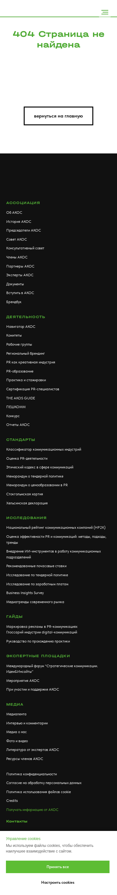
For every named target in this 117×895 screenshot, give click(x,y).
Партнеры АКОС (20, 266)
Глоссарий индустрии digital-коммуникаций (41, 632)
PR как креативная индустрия (30, 362)
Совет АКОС (16, 239)
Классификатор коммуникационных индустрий (43, 449)
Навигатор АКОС (20, 326)
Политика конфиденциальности (31, 774)
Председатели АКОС (23, 230)
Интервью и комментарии (27, 723)
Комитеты (14, 335)
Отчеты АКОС (18, 424)
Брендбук (14, 302)
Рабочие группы (19, 344)
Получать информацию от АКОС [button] (32, 810)
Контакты (16, 821)
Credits (12, 800)
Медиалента (16, 714)
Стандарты (20, 440)
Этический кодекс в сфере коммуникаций (39, 467)
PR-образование (19, 371)
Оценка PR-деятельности (26, 458)
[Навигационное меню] (104, 12)
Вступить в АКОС (20, 293)
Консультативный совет (25, 248)
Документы (15, 284)
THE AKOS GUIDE (20, 398)
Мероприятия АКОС (22, 680)
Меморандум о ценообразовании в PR (37, 485)
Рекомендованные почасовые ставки (36, 566)
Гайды (14, 616)
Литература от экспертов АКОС (32, 750)
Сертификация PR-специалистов (32, 389)
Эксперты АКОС (19, 275)
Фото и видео (17, 741)
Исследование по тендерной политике (37, 575)
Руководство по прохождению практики (38, 641)
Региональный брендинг (25, 353)
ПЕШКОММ (16, 407)
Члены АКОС (16, 257)
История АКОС (18, 221)
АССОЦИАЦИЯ (23, 203)
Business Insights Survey (25, 593)
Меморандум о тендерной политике (34, 476)
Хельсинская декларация (27, 503)
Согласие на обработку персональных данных (43, 783)
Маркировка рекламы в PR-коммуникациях (41, 626)
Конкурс (13, 416)
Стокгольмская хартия (24, 494)
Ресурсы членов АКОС (24, 759)
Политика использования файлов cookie (38, 792)
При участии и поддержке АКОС (32, 689)
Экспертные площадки (38, 656)
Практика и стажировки (26, 380)
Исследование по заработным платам (37, 584)
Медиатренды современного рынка (35, 602)
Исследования (26, 518)
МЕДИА (14, 704)
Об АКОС (14, 212)
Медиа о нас (16, 732)
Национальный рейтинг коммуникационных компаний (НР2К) (55, 527)
